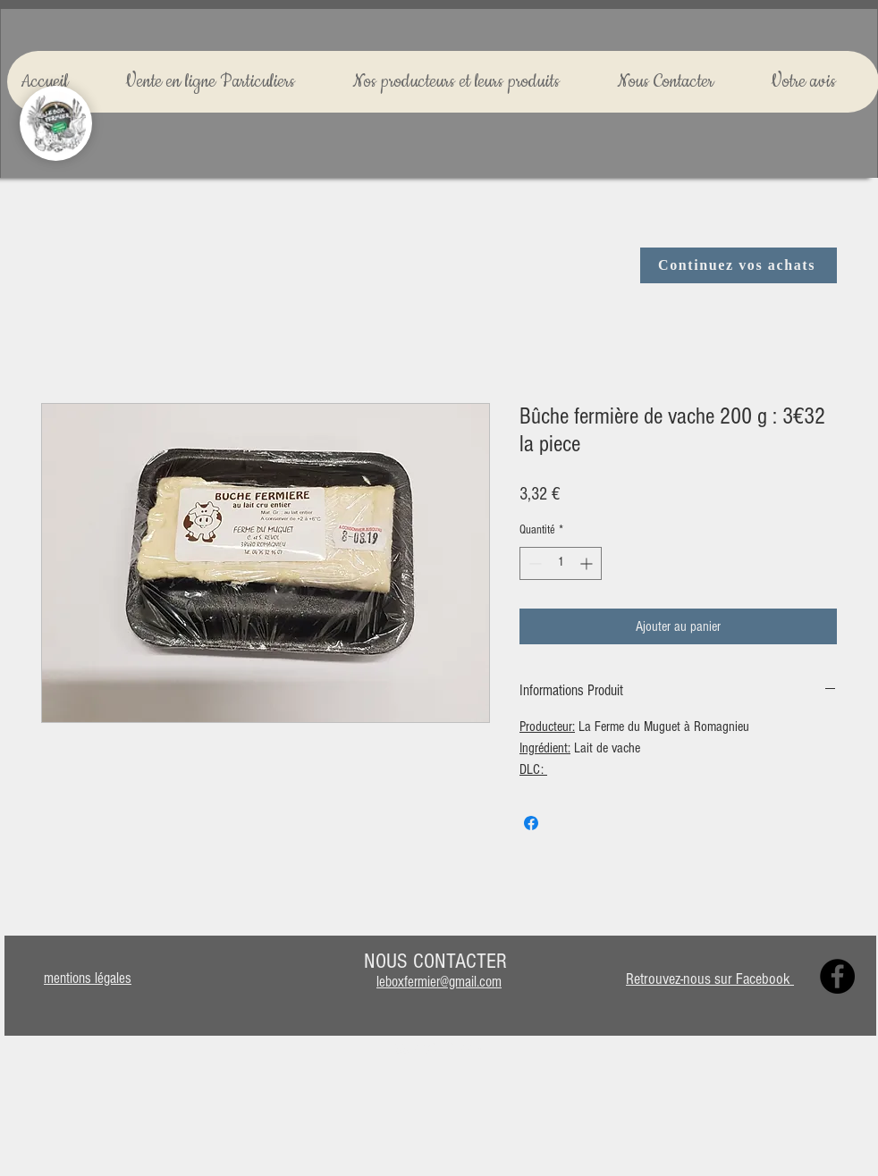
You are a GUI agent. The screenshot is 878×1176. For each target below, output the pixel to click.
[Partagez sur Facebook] (531, 823)
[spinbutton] (561, 563)
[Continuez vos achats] (738, 265)
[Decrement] (533, 563)
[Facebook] (837, 976)
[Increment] (588, 563)
